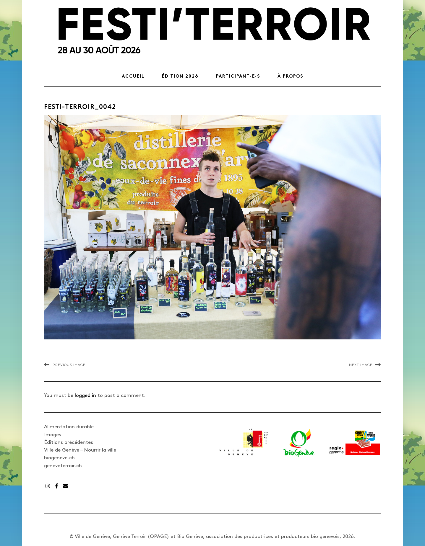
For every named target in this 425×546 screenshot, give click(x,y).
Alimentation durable (69, 426)
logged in (85, 395)
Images (52, 434)
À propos (290, 76)
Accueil (133, 76)
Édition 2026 (180, 76)
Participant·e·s (238, 76)
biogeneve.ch (59, 457)
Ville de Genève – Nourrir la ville (80, 450)
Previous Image (69, 365)
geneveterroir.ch (63, 465)
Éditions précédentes (68, 442)
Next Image (360, 365)
